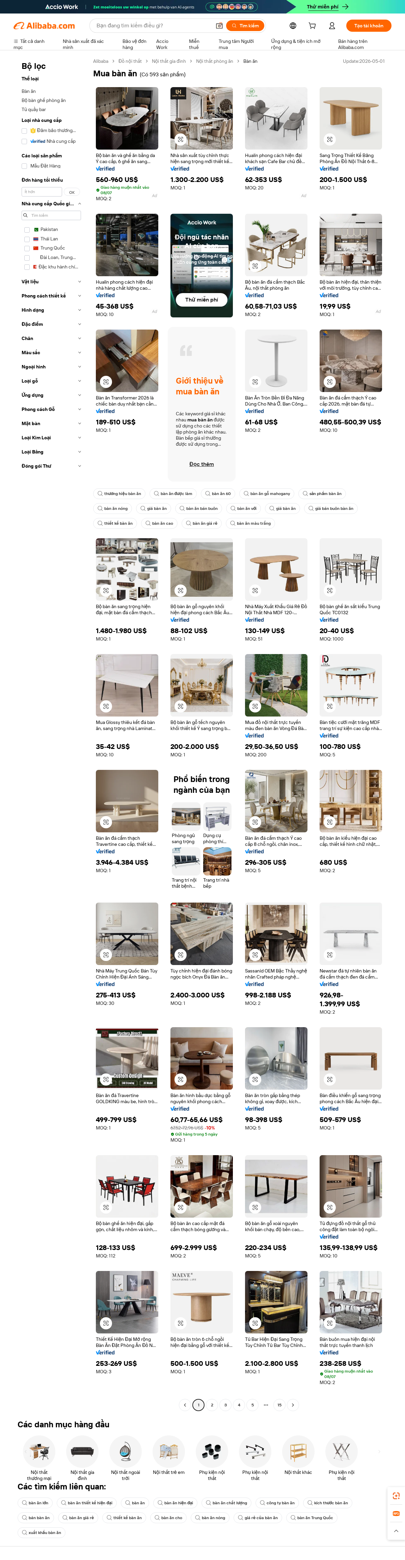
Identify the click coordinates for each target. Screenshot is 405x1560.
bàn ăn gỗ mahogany (267, 493)
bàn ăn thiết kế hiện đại (86, 1503)
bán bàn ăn (36, 1517)
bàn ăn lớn (35, 1503)
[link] (396, 1496)
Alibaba (100, 61)
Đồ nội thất (130, 61)
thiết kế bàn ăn (115, 523)
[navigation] (51, 734)
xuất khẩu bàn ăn (41, 1532)
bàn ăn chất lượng (226, 1503)
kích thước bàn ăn (327, 1503)
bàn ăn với (243, 508)
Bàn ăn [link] (250, 61)
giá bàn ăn (153, 508)
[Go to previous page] (185, 1405)
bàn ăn (135, 1503)
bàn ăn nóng (113, 508)
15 (279, 1405)
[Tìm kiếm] (245, 25)
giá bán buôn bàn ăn (330, 508)
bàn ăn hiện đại (175, 1503)
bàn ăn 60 (218, 493)
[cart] (313, 26)
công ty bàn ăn (277, 1503)
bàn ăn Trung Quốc (312, 1517)
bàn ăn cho (168, 1517)
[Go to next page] (293, 1405)
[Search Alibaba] (153, 25)
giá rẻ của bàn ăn (257, 1517)
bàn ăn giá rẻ (201, 523)
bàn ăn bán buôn (199, 508)
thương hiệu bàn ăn (119, 493)
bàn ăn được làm (173, 493)
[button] (219, 26)
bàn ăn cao (159, 523)
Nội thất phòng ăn (214, 61)
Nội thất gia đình (169, 61)
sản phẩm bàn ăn (322, 493)
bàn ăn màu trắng (250, 523)
